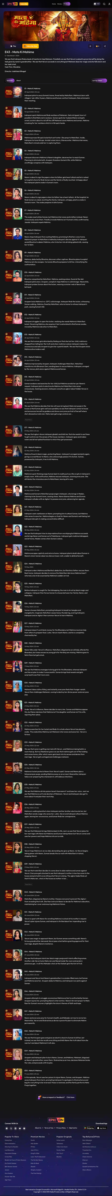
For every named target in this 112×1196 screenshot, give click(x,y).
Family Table (61, 1150)
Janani (7, 1170)
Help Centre (73, 1128)
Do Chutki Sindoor (10, 1163)
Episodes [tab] (10, 81)
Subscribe (23, 4)
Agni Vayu (8, 1180)
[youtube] (20, 1128)
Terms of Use (48, 1128)
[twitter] (11, 1128)
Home (54, 4)
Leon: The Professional (38, 1157)
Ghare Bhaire (86, 1170)
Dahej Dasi (8, 1140)
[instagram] (24, 1128)
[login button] (109, 4)
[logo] (56, 1120)
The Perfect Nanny (37, 1160)
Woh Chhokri (86, 1144)
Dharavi (85, 1160)
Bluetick (59, 1157)
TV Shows (66, 4)
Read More (28, 420)
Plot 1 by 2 (60, 1154)
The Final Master (36, 1173)
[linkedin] (15, 1128)
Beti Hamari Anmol (11, 1167)
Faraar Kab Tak (10, 1177)
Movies (59, 4)
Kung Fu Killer (35, 1154)
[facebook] (7, 1128)
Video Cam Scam (62, 1147)
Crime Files (8, 1157)
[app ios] (101, 1128)
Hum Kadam (9, 1173)
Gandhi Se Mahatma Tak (90, 1167)
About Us (38, 1128)
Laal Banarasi (9, 1150)
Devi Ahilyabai (87, 1140)
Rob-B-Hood (35, 1163)
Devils (33, 1140)
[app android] (90, 1128)
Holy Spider (34, 1144)
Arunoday (85, 1154)
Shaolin (33, 1167)
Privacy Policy (61, 1128)
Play (13, 46)
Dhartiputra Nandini (11, 1147)
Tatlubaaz (60, 1144)
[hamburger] (3, 4)
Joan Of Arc (34, 1150)
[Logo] (12, 3)
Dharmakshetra (10, 1144)
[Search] (104, 4)
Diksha (84, 1163)
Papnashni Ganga (10, 1154)
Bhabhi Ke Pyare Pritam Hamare (15, 1160)
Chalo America (87, 1157)
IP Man (33, 1147)
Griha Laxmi (61, 1140)
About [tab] (18, 81)
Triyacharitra (86, 1150)
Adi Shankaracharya (89, 1147)
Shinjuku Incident (36, 1170)
